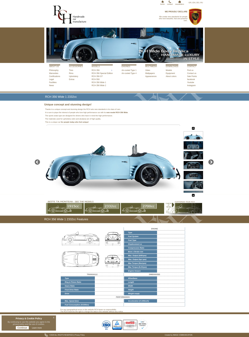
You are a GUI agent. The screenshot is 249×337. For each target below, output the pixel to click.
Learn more (37, 328)
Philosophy (54, 70)
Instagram (191, 85)
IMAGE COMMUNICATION (182, 335)
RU (201, 3)
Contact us (191, 73)
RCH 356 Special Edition (102, 73)
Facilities (53, 82)
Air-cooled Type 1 (129, 70)
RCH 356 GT (97, 76)
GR (190, 3)
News (51, 85)
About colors (171, 76)
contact (170, 3)
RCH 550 (95, 79)
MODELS (96, 66)
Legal (51, 79)
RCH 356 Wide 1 (99, 82)
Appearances (151, 76)
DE (198, 3)
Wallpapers (150, 73)
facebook (191, 79)
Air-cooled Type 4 (129, 73)
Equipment (170, 73)
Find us (190, 70)
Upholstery (73, 76)
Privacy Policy (79, 335)
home (162, 3)
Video (147, 70)
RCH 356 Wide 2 (99, 85)
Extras (71, 79)
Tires (71, 70)
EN (194, 3)
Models (169, 70)
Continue (22, 327)
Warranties (53, 73)
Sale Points (192, 76)
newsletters (179, 3)
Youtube (190, 82)
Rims (71, 73)
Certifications (54, 76)
